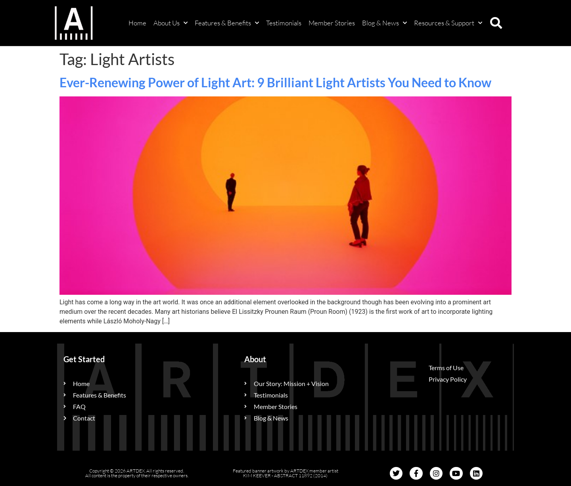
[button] (496, 23)
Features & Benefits (227, 23)
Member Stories (331, 23)
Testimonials (283, 23)
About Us (170, 23)
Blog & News (384, 23)
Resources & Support (448, 23)
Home (137, 23)
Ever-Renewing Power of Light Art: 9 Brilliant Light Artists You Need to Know (275, 82)
